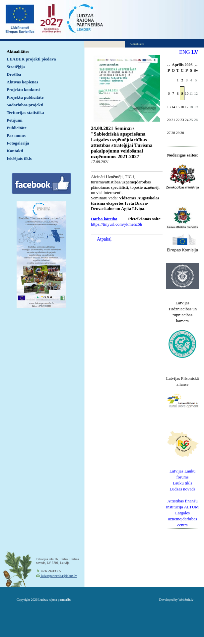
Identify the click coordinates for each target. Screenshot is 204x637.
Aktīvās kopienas (22, 81)
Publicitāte (17, 127)
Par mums (16, 135)
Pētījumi (15, 120)
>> (195, 65)
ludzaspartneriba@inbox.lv (58, 576)
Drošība (14, 74)
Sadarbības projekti (25, 104)
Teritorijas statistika (25, 112)
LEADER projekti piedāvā (31, 58)
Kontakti (15, 150)
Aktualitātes (18, 51)
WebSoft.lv (185, 599)
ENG (184, 52)
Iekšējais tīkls (19, 158)
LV (194, 52)
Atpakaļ (104, 239)
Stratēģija (16, 66)
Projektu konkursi (23, 89)
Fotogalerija (18, 143)
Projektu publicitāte (25, 97)
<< (168, 65)
